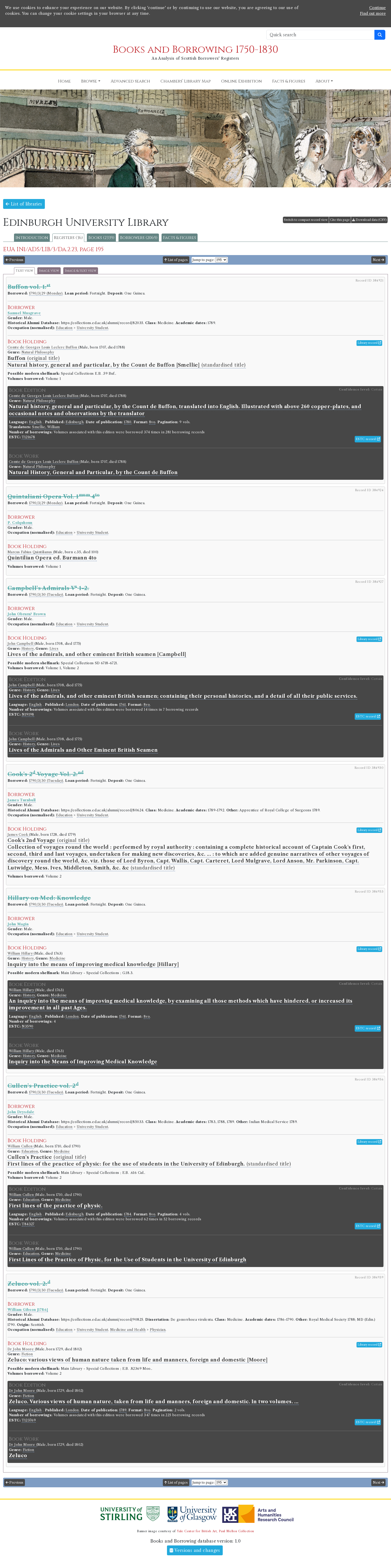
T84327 (28, 1224)
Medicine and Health (128, 1330)
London (72, 705)
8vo (152, 422)
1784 (127, 1214)
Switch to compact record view (306, 220)
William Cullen (21, 1146)
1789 (123, 1410)
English (35, 422)
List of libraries (24, 204)
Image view (49, 271)
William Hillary (21, 953)
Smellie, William (46, 427)
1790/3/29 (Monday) (45, 293)
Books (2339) (101, 238)
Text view (24, 271)
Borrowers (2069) (138, 238)
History (28, 649)
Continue (377, 7)
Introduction (32, 238)
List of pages (176, 260)
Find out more (373, 13)
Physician (158, 1330)
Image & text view (80, 271)
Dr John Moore (21, 1349)
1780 (127, 422)
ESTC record (368, 439)
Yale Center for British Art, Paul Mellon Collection (215, 1531)
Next (378, 260)
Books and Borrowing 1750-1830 (195, 49)
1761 (122, 705)
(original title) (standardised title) (188, 854)
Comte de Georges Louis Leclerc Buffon (43, 347)
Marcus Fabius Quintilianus (30, 552)
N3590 (27, 1026)
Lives (54, 649)
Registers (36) (68, 238)
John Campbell (21, 644)
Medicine (57, 958)
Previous (14, 260)
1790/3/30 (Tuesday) (46, 595)
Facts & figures (179, 238)
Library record (369, 343)
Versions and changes (195, 1550)
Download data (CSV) (369, 220)
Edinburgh (74, 422)
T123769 (29, 1420)
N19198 (28, 714)
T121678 (28, 437)
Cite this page (340, 220)
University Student (92, 328)
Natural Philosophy (38, 352)
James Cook (18, 835)
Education (64, 328)
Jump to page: (203, 260)
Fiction (27, 1354)
